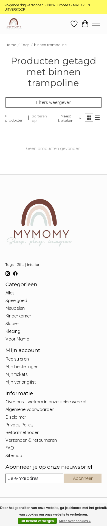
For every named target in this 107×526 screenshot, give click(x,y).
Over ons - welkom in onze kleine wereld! (45, 401)
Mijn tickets (16, 374)
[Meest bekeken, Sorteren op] (68, 118)
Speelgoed (16, 300)
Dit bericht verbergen (37, 521)
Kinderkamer (18, 316)
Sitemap (13, 455)
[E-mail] (34, 478)
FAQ (9, 448)
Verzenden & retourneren (31, 440)
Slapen (12, 323)
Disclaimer (15, 417)
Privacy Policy (19, 424)
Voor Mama (17, 339)
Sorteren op (39, 118)
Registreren (17, 359)
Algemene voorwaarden (29, 409)
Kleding (12, 331)
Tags (25, 45)
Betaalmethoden (22, 432)
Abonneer (83, 478)
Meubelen (15, 308)
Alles (10, 293)
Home (10, 45)
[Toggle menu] (96, 23)
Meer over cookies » (75, 521)
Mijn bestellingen (21, 366)
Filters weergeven (53, 102)
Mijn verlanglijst (20, 382)
